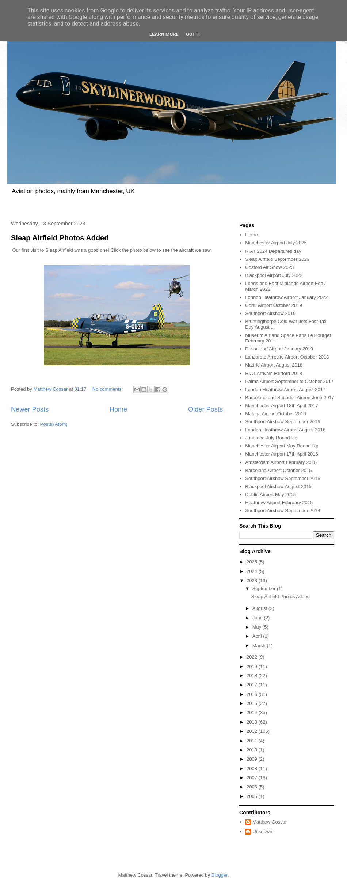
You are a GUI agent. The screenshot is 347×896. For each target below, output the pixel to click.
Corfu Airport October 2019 (273, 305)
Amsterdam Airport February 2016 (281, 462)
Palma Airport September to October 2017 (289, 381)
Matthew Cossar (269, 822)
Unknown (262, 831)
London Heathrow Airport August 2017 (285, 389)
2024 (253, 571)
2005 (253, 796)
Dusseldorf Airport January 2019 (279, 349)
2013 (253, 722)
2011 (253, 740)
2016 (253, 694)
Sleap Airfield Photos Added (59, 238)
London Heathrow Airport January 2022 (286, 297)
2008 (253, 768)
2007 (253, 777)
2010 (253, 750)
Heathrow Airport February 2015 (279, 502)
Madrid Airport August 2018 (273, 365)
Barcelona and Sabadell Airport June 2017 (289, 397)
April (257, 636)
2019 (253, 666)
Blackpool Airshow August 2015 (278, 486)
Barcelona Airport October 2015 (278, 470)
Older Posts (205, 409)
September (264, 588)
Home (118, 409)
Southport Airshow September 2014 (282, 510)
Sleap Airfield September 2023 (277, 259)
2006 (253, 787)
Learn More (164, 34)
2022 (253, 657)
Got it (193, 34)
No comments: (108, 389)
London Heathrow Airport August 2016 (285, 429)
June (258, 618)
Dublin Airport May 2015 (270, 494)
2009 (253, 759)
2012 (253, 731)
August (260, 608)
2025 (253, 562)
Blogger (219, 875)
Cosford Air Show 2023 (269, 267)
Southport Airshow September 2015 (282, 478)
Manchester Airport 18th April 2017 (281, 405)
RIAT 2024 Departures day (273, 251)
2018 (253, 675)
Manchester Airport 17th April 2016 (281, 454)
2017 (253, 684)
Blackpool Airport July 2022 (273, 275)
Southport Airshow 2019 (270, 313)
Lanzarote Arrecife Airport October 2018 (287, 357)
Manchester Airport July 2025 (275, 242)
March (259, 645)
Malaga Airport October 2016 (275, 413)
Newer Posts (30, 409)
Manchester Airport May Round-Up (281, 446)
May (257, 627)
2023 (253, 580)
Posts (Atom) (54, 424)
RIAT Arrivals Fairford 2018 (273, 373)
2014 (253, 712)
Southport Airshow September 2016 (282, 421)
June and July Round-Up (271, 437)
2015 (253, 703)
